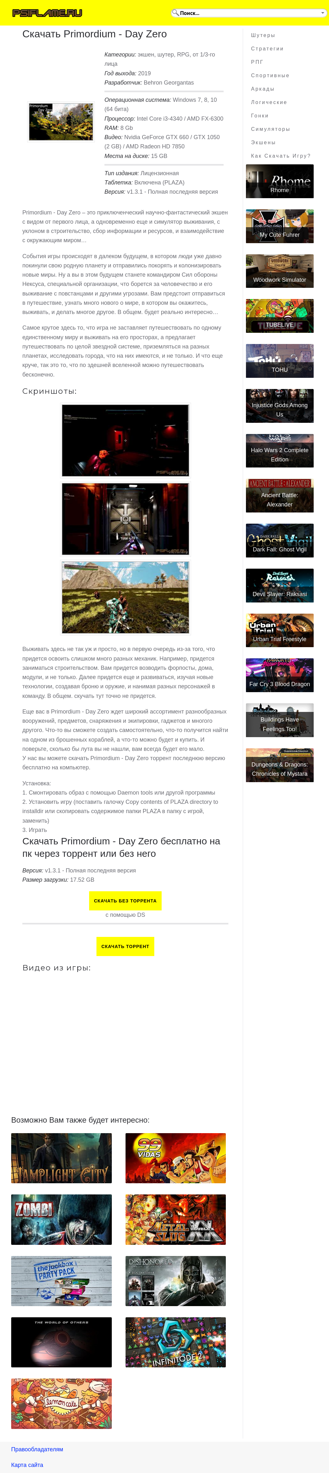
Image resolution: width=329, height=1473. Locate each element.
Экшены (263, 142)
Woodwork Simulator (279, 280)
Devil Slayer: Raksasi (280, 594)
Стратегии (267, 48)
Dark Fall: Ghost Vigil (280, 549)
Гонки (260, 115)
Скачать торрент (125, 946)
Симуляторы (271, 129)
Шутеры (263, 35)
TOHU (280, 370)
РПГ (257, 62)
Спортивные (270, 75)
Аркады (263, 89)
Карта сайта (27, 1465)
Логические (269, 102)
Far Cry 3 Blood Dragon (279, 684)
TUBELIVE (280, 325)
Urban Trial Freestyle (279, 639)
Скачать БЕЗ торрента (125, 900)
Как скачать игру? (281, 156)
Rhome (280, 190)
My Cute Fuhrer (280, 235)
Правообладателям (37, 1449)
